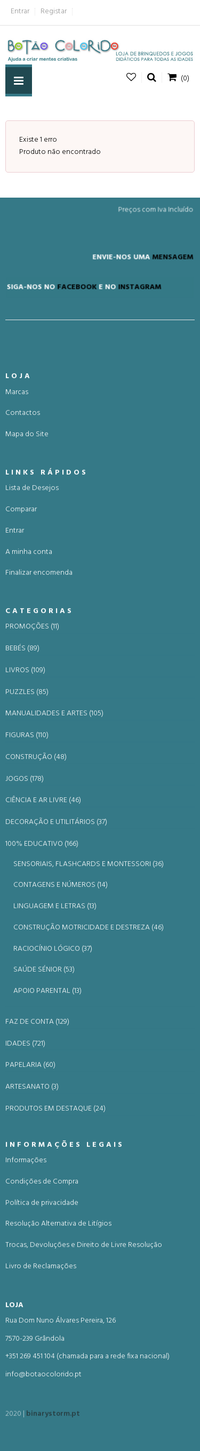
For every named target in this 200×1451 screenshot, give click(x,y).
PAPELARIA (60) (30, 1149)
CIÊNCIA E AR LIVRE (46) (43, 884)
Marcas (16, 475)
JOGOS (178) (24, 862)
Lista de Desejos (32, 571)
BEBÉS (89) (22, 732)
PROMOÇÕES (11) (32, 710)
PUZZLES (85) (27, 775)
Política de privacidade (41, 1286)
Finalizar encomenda (39, 656)
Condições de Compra (41, 1265)
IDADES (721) (25, 1127)
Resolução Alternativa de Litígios (58, 1307)
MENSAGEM (168, 263)
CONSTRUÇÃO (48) (36, 840)
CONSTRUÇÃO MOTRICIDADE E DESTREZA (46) (88, 1011)
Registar (54, 11)
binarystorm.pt (53, 1419)
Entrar (20, 11)
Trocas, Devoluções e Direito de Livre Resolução (83, 1328)
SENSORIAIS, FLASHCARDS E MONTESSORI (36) (88, 947)
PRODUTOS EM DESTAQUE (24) (55, 1192)
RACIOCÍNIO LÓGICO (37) (52, 1032)
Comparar (21, 592)
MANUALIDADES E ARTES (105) (54, 797)
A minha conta (28, 635)
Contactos (22, 497)
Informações (25, 1243)
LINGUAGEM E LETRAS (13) (55, 989)
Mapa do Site (27, 517)
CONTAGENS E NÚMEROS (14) (60, 969)
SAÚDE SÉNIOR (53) (44, 1053)
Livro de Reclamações (40, 1349)
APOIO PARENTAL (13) (47, 1074)
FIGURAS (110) (27, 819)
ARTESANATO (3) (32, 1170)
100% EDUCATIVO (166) (41, 927)
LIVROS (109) (25, 754)
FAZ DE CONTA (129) (37, 1105)
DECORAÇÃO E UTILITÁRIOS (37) (56, 905)
